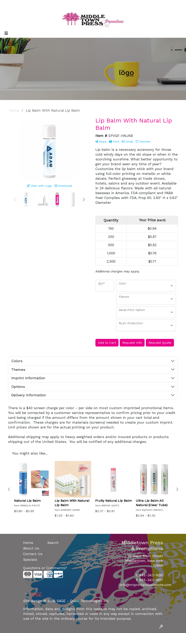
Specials (30, 560)
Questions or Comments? (45, 568)
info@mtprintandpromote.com (146, 585)
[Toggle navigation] (6, 33)
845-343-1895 (151, 575)
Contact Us (32, 554)
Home (28, 543)
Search (140, 4)
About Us (31, 548)
